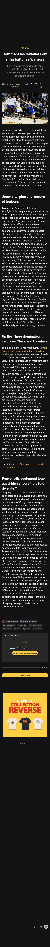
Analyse (25, 48)
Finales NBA (22, 625)
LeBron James (37, 629)
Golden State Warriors (35, 625)
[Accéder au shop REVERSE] (41, 927)
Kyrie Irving (26, 629)
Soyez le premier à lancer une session (25, 653)
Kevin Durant (7, 629)
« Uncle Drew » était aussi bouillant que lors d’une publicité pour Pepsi (24, 351)
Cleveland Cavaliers (9, 625)
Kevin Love (17, 629)
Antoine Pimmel (14, 84)
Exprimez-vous (25, 675)
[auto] (35, 927)
